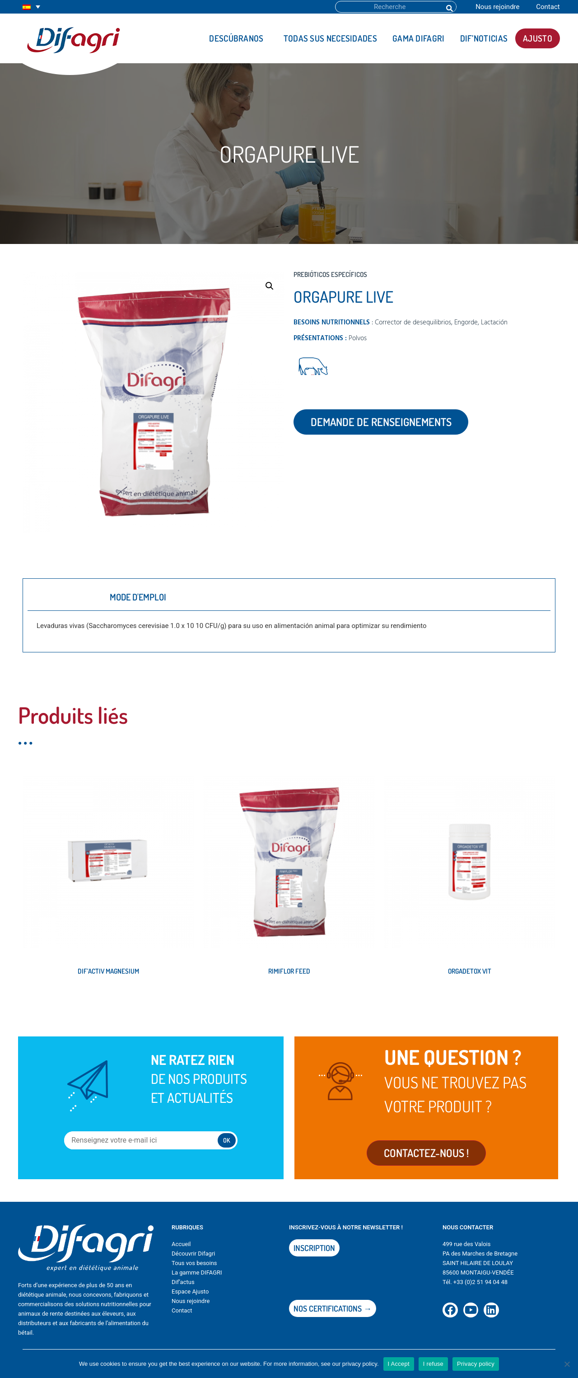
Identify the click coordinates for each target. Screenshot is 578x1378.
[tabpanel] (289, 629)
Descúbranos (238, 38)
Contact (547, 7)
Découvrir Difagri (193, 1258)
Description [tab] (63, 597)
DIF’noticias (484, 38)
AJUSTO (537, 38)
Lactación (494, 322)
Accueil (181, 1248)
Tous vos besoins (194, 1267)
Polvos (358, 338)
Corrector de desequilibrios (413, 322)
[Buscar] (449, 6)
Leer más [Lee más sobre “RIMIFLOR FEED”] (224, 1002)
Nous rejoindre (497, 7)
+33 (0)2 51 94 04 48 (480, 1286)
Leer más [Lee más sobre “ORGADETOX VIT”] (405, 1002)
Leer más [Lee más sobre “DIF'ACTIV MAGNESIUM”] (43, 1002)
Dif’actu (181, 1286)
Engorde (466, 322)
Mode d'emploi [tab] (138, 597)
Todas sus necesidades (330, 38)
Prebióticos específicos (330, 274)
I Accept (399, 1363)
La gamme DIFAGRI (197, 1277)
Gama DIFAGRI (418, 38)
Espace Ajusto (190, 1296)
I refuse (433, 1363)
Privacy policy (475, 1363)
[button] (269, 286)
